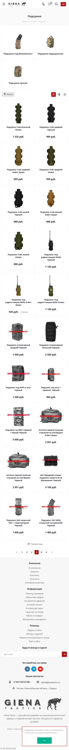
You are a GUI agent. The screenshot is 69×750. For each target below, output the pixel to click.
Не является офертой (34, 601)
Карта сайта (34, 641)
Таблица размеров (34, 593)
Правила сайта (34, 630)
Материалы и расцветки (34, 619)
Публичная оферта (34, 597)
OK (44, 740)
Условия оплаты (34, 604)
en (63, 4)
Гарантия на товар (34, 612)
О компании (35, 568)
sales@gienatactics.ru (50, 682)
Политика (34, 579)
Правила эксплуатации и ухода (34, 637)
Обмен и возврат (34, 615)
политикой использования (35, 733)
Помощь (34, 625)
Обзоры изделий (34, 634)
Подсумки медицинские (50, 53)
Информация (34, 588)
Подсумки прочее (18, 83)
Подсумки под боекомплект (18, 53)
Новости (34, 571)
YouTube (40, 669)
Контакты (34, 575)
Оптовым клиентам (34, 582)
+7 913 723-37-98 (21, 682)
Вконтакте (27, 669)
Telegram (33, 669)
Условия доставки (34, 608)
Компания (34, 563)
